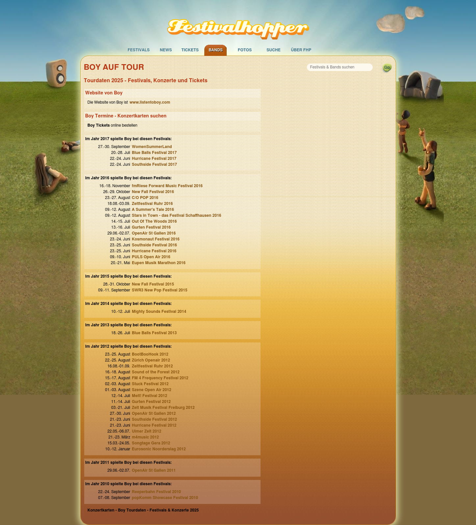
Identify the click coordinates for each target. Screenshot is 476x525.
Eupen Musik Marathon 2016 (159, 263)
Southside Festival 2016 (154, 245)
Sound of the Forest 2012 (156, 372)
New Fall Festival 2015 (153, 284)
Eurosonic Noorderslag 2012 (159, 449)
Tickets (190, 50)
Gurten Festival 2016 (151, 227)
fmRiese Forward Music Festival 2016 (167, 186)
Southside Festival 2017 (154, 164)
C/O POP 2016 (145, 198)
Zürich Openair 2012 (151, 360)
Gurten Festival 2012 (151, 402)
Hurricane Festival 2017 (154, 159)
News (166, 50)
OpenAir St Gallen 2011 (154, 470)
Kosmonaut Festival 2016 (156, 239)
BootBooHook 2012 (150, 354)
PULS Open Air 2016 (151, 257)
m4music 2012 (145, 437)
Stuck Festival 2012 (150, 384)
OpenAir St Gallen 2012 (154, 413)
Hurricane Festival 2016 (154, 251)
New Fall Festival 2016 (153, 192)
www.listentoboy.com (150, 102)
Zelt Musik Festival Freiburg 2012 (163, 408)
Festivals (139, 50)
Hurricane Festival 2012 (154, 425)
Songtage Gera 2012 (151, 443)
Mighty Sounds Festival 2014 (159, 311)
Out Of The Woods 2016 (154, 221)
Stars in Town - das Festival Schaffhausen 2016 (176, 215)
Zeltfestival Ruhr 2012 (152, 366)
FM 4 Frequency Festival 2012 (160, 378)
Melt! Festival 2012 (149, 396)
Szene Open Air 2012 (151, 390)
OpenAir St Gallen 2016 (154, 233)
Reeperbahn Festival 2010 (156, 492)
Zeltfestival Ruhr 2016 (152, 204)
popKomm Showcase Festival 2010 (165, 498)
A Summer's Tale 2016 (153, 210)
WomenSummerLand (152, 147)
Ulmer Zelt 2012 (146, 431)
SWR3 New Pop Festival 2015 (160, 290)
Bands (216, 50)
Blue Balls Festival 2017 (154, 153)
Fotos (245, 50)
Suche (273, 50)
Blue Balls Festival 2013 (154, 333)
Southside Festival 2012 (154, 419)
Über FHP (301, 50)
